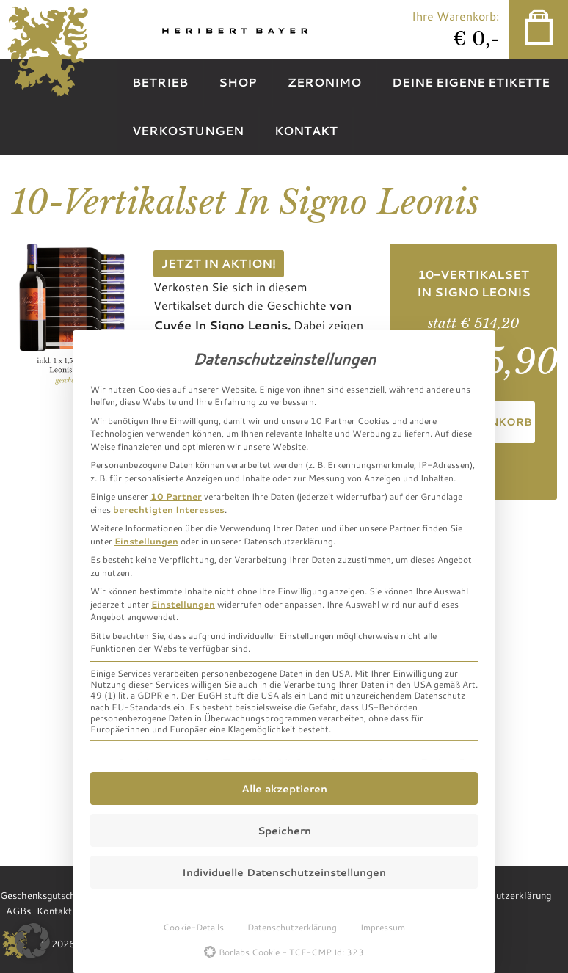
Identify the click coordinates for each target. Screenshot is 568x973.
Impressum (382, 927)
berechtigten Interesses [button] (169, 509)
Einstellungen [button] (146, 541)
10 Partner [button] (176, 496)
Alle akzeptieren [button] (284, 788)
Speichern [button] (284, 830)
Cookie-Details (193, 927)
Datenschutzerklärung (292, 927)
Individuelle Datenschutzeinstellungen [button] (284, 872)
